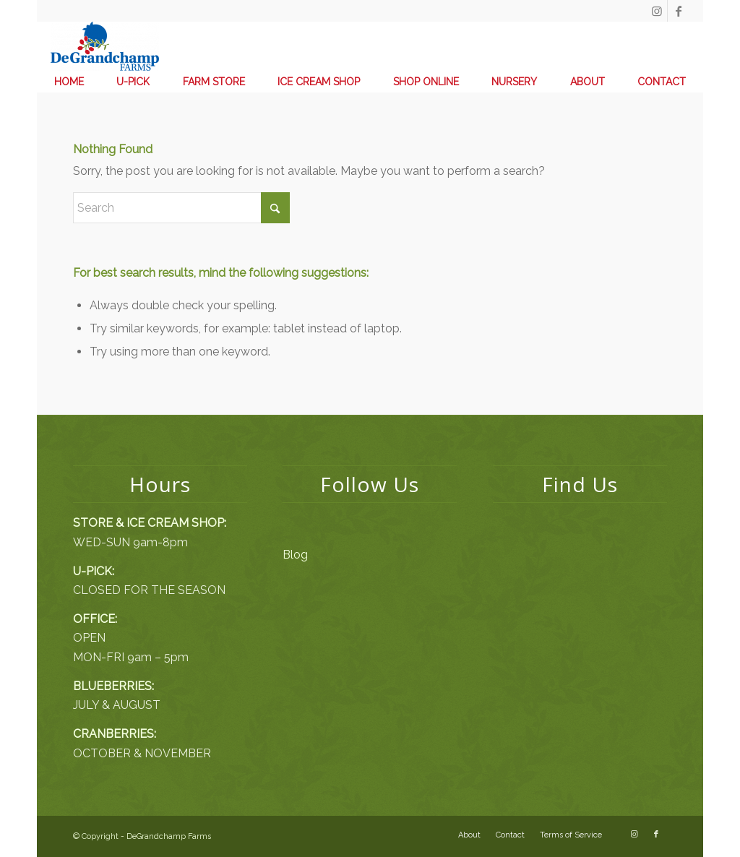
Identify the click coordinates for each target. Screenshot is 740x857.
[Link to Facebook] (678, 11)
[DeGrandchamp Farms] (105, 46)
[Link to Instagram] (656, 11)
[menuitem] (69, 81)
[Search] (181, 207)
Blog (295, 554)
